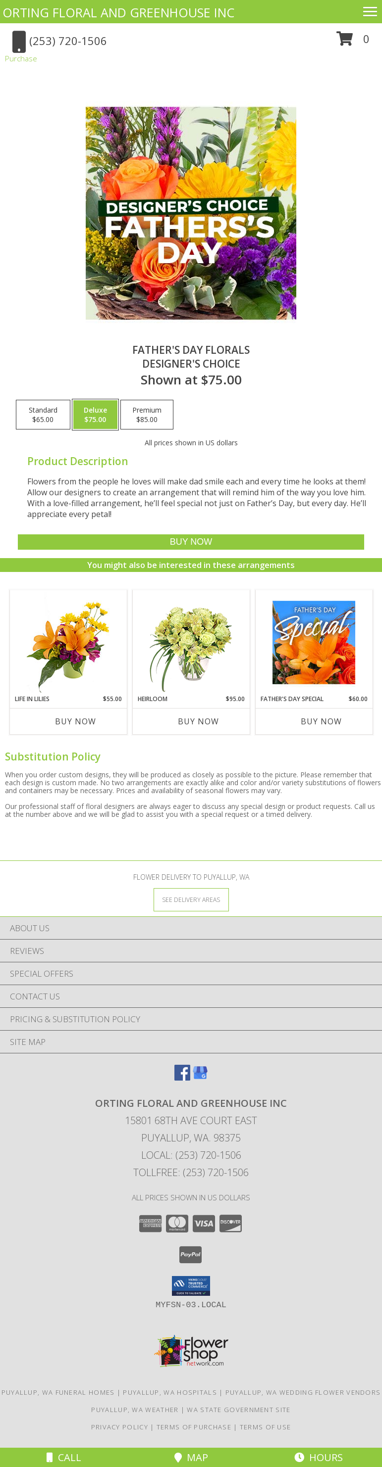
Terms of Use (265, 1426)
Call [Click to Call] (64, 1457)
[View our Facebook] (182, 1077)
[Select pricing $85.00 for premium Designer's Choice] (147, 414)
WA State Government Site (238, 1409)
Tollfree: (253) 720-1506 (191, 1172)
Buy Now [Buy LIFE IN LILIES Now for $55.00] (75, 721)
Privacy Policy (119, 1426)
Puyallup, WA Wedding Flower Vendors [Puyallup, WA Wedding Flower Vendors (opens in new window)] (303, 1392)
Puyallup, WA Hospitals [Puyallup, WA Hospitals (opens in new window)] (170, 1392)
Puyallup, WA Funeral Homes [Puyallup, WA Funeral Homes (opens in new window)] (58, 1392)
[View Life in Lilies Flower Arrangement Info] (68, 642)
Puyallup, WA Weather (134, 1409)
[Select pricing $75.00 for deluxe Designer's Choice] (95, 414)
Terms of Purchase (194, 1426)
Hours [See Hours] (318, 1457)
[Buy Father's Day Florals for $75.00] (191, 542)
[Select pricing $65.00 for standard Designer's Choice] (43, 414)
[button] (353, 42)
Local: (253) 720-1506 (191, 1155)
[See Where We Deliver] (191, 899)
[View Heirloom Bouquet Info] (191, 642)
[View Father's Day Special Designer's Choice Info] (314, 642)
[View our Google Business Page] (200, 1077)
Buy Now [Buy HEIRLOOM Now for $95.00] (198, 721)
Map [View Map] (191, 1457)
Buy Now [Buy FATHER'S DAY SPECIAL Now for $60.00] (321, 721)
